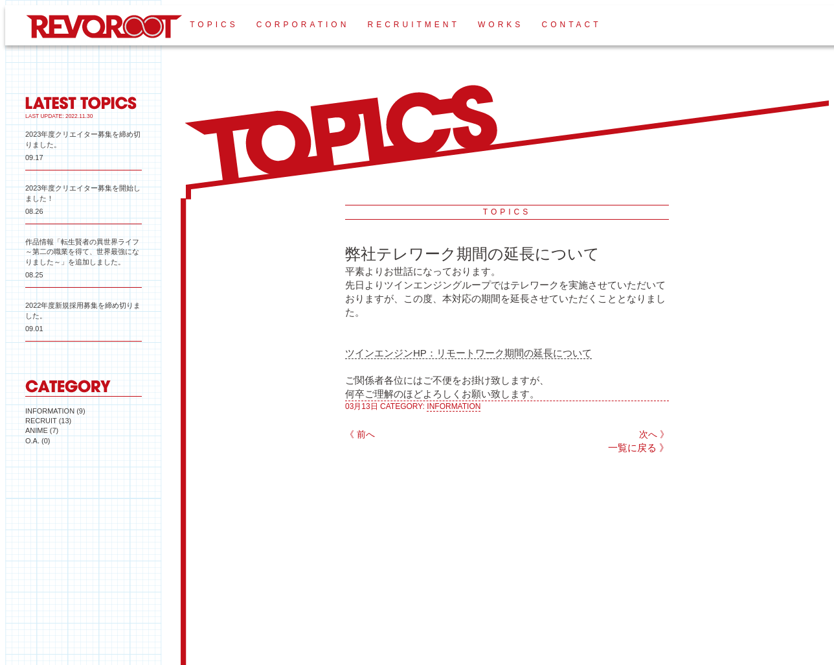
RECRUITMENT (413, 24)
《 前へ (360, 434)
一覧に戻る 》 (638, 447)
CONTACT (571, 24)
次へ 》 (654, 434)
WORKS (500, 24)
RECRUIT (41, 421)
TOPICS (214, 24)
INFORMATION (49, 411)
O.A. (32, 441)
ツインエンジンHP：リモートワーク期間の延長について (468, 352)
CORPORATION (302, 24)
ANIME (36, 430)
